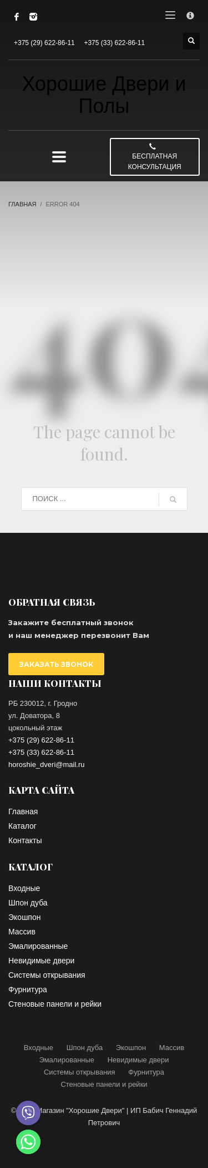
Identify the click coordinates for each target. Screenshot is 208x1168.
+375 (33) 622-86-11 (114, 43)
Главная (22, 204)
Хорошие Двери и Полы (104, 95)
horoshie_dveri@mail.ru (46, 764)
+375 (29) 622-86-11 (44, 43)
